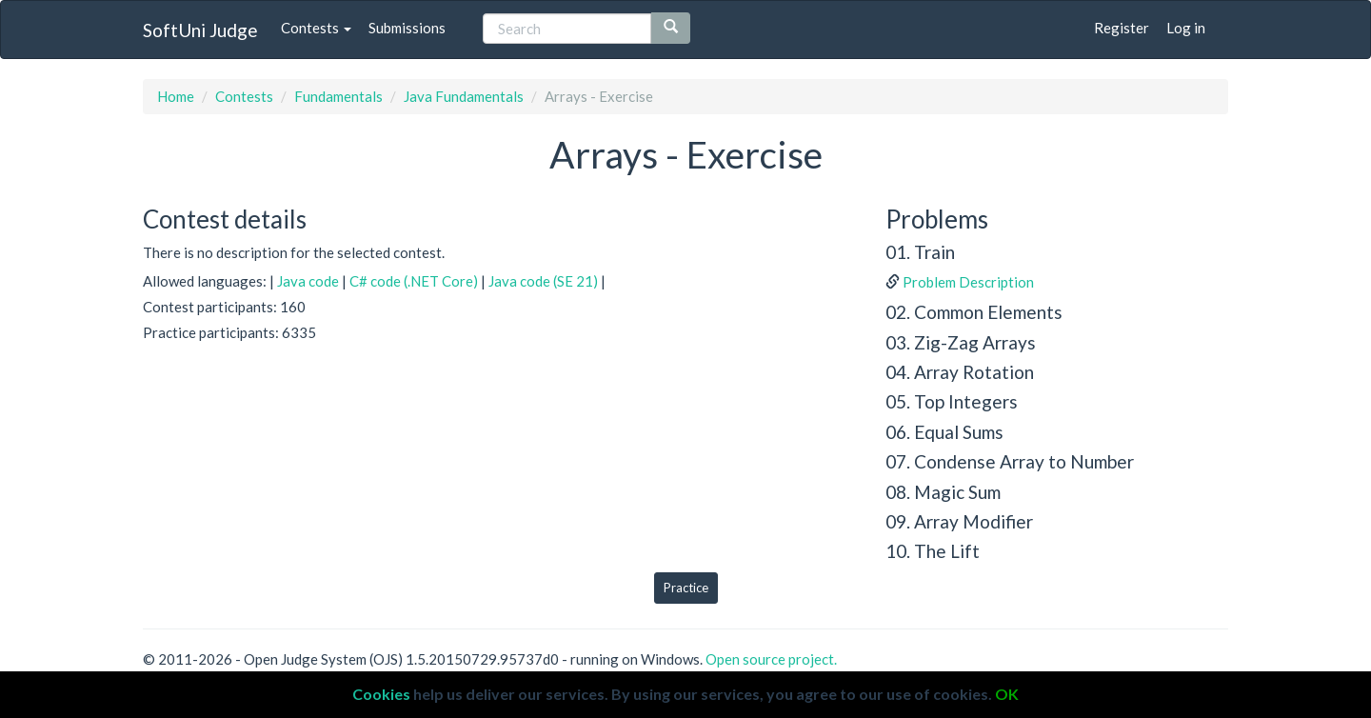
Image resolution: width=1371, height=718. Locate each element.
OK (1007, 694)
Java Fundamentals (464, 96)
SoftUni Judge (200, 30)
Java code (308, 280)
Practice (686, 587)
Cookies (381, 694)
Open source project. (771, 659)
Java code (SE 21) (543, 280)
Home (175, 96)
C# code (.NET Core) (413, 280)
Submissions (407, 27)
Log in (1185, 27)
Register (1121, 27)
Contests (316, 27)
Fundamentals (338, 96)
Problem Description (968, 281)
